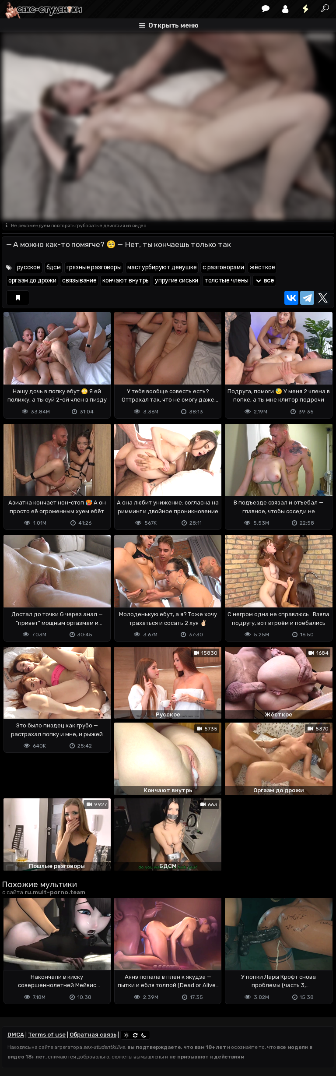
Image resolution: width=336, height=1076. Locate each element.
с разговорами (223, 267)
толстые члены (226, 280)
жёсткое (262, 267)
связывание (79, 280)
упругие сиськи (176, 280)
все (264, 280)
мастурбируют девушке (161, 267)
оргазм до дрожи (32, 280)
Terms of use (47, 1034)
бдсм (53, 267)
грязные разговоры (93, 267)
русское (28, 267)
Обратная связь (93, 1034)
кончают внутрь (125, 280)
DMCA (15, 1034)
